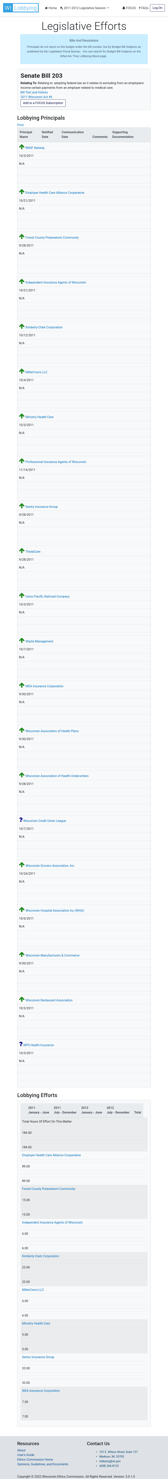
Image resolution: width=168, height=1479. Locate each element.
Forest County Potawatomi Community (52, 237)
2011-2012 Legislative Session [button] (83, 8)
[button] (21, 7)
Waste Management (39, 641)
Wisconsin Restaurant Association (49, 1000)
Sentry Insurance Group (42, 507)
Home (51, 8)
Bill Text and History (34, 92)
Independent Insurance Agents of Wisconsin (56, 282)
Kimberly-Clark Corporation (44, 327)
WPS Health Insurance (38, 1045)
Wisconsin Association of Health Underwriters (57, 776)
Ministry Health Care (40, 417)
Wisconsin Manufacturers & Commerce (52, 955)
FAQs (143, 8)
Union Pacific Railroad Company (47, 596)
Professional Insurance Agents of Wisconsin (56, 462)
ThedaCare (33, 551)
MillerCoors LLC (36, 372)
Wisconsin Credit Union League (44, 821)
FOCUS (129, 8)
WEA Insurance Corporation (44, 686)
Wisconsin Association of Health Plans (52, 731)
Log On (157, 8)
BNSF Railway (35, 148)
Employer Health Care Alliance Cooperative (55, 193)
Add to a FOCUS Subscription (43, 103)
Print (20, 125)
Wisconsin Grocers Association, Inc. (50, 866)
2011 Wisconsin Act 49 (36, 97)
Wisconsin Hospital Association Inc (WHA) (55, 910)
